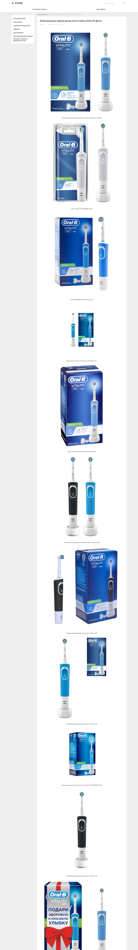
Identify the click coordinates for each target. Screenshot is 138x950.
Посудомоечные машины (23, 36)
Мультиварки (18, 33)
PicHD (19, 3)
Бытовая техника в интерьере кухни (20, 39)
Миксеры (16, 29)
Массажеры (101, 9)
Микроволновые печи (21, 25)
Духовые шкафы (19, 18)
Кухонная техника (39, 9)
